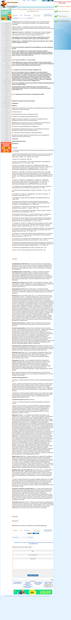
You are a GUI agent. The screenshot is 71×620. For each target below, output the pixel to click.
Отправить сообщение (32, 575)
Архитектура (7, 29)
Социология (7, 113)
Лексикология (7, 72)
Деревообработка (7, 50)
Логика (7, 75)
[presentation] (21, 572)
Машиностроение (6, 84)
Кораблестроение (7, 67)
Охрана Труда (7, 96)
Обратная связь (33, 0)
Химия (7, 133)
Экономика (6, 138)
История (7, 63)
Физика (7, 126)
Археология (7, 28)
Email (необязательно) (33, 554)
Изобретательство (7, 55)
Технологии (7, 121)
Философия (7, 130)
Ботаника (6, 38)
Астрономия (7, 31)
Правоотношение (6, 101)
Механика (6, 92)
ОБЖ (7, 94)
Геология (7, 45)
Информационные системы (7, 60)
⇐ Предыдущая (15, 18)
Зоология (6, 53)
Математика (7, 79)
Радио (7, 109)
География (6, 43)
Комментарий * (33, 558)
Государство (7, 46)
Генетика (7, 41)
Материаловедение (7, 82)
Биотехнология (7, 36)
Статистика (6, 116)
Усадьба (7, 125)
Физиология (7, 128)
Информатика (7, 58)
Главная (24, 0)
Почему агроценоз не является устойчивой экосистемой (38, 583)
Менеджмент (7, 87)
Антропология (7, 26)
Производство (7, 104)
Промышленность (7, 106)
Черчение (6, 135)
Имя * (33, 551)
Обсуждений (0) (28, 15)
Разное (7, 111)
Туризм (7, 123)
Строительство (7, 118)
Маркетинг (6, 77)
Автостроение (7, 24)
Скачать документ (48, 15)
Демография (7, 48)
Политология (7, 99)
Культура (7, 70)
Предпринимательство (7, 33)
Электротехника (6, 140)
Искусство (6, 62)
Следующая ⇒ (30, 18)
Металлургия (7, 89)
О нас (28, 0)
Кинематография (6, 65)
